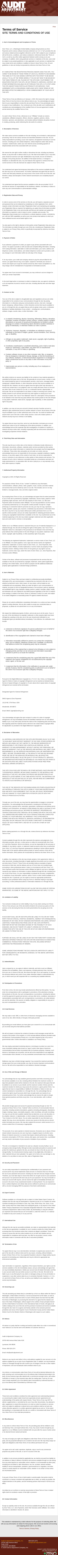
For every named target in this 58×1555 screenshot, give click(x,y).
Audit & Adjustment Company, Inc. (12, 1541)
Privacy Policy (34, 1528)
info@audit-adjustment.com (37, 1542)
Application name (13, 6)
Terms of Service (24, 1528)
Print (54, 27)
